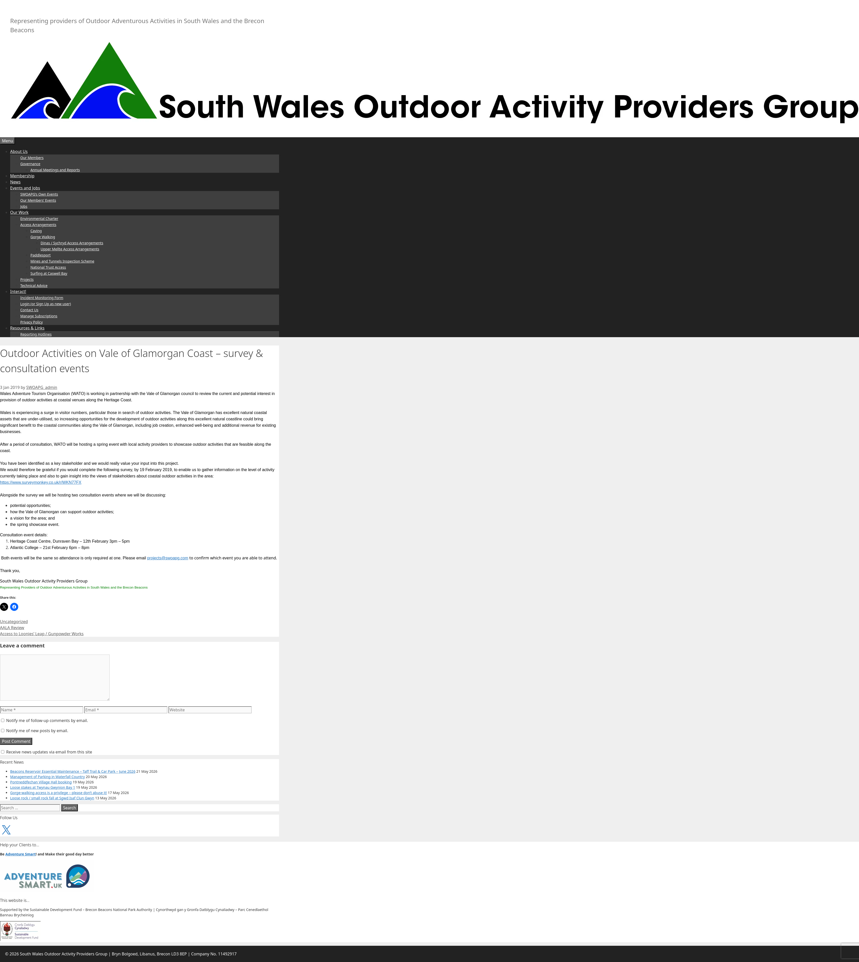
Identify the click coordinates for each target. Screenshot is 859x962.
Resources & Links (27, 328)
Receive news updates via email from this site (46, 752)
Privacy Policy (31, 322)
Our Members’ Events (38, 200)
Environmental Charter (39, 218)
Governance (30, 163)
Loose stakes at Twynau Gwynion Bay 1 (42, 787)
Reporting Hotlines (35, 334)
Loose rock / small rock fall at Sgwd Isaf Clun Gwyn (52, 798)
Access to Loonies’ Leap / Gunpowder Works (42, 634)
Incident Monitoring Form (41, 297)
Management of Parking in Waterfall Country (47, 776)
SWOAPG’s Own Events (39, 194)
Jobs (23, 206)
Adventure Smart (20, 854)
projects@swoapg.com (167, 558)
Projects (26, 279)
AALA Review (12, 627)
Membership (22, 176)
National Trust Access (48, 267)
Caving (36, 230)
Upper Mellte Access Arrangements (70, 249)
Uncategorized (14, 621)
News (15, 182)
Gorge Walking (42, 236)
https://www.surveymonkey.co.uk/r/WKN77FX (40, 482)
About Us (19, 151)
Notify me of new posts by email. (37, 730)
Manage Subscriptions (38, 316)
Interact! (18, 291)
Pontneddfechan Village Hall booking (41, 782)
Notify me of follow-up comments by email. (47, 720)
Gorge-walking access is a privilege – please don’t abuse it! (58, 792)
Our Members (32, 157)
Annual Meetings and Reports (55, 169)
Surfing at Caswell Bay (48, 273)
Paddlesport (40, 255)
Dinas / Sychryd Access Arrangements (72, 242)
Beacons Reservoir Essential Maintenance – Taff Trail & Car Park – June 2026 (72, 771)
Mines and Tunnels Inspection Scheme (62, 261)
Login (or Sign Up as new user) (45, 303)
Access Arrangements (38, 224)
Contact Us (29, 309)
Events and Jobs (25, 188)
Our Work (19, 212)
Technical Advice (33, 285)
